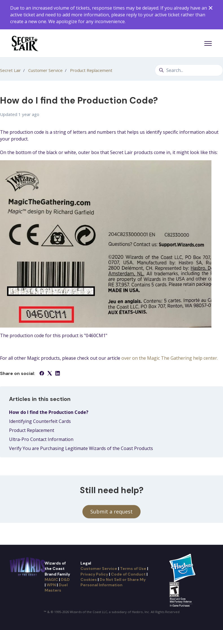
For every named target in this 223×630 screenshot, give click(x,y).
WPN (51, 584)
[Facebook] (42, 374)
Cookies (88, 579)
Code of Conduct (128, 574)
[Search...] (189, 70)
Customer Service (45, 70)
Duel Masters (56, 587)
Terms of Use (133, 568)
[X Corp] (49, 374)
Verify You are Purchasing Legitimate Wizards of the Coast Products (81, 448)
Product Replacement (91, 70)
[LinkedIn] (57, 374)
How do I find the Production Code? (48, 412)
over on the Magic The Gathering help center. (169, 358)
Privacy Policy (94, 574)
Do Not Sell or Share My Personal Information (113, 582)
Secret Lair (10, 70)
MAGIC (51, 579)
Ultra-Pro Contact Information (41, 439)
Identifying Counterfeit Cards (40, 421)
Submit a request (111, 511)
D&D (65, 579)
